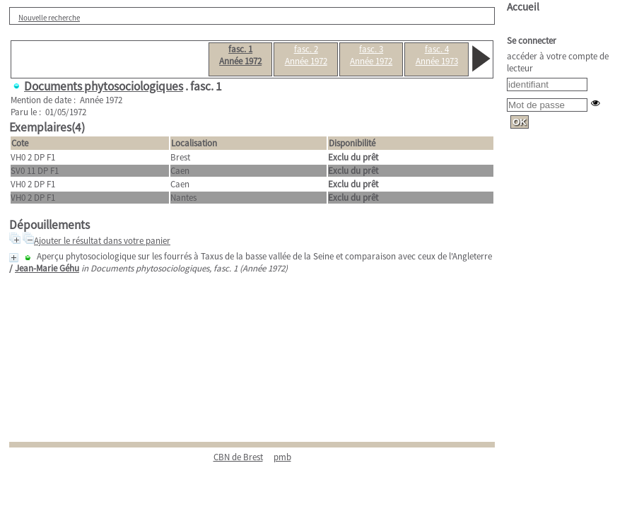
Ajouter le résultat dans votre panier (102, 241)
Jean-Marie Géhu (47, 268)
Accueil (523, 6)
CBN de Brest (238, 457)
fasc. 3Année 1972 (371, 55)
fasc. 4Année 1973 (437, 55)
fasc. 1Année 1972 (240, 55)
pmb (282, 457)
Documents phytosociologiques (103, 86)
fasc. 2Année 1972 (306, 55)
